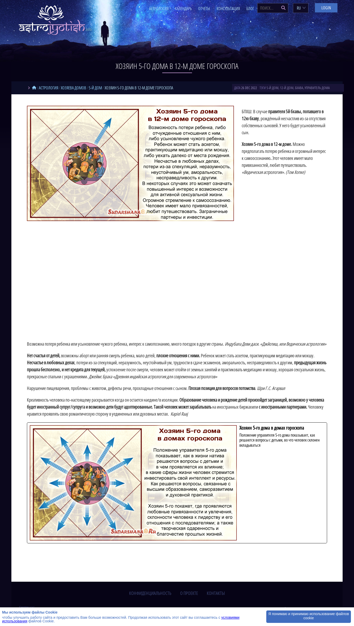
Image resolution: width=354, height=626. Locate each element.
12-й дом (286, 87)
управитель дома (317, 87)
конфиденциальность (150, 593)
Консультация (228, 8)
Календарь (183, 8)
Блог (250, 8)
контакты (216, 593)
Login (326, 8)
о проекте (189, 593)
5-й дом (272, 87)
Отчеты (204, 8)
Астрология (158, 8)
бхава (299, 87)
